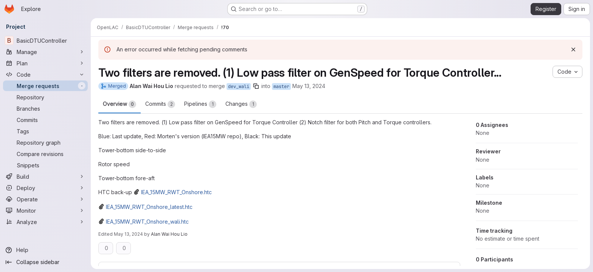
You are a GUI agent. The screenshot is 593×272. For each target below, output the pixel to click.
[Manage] (45, 51)
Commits (160, 104)
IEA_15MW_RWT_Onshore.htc (176, 192)
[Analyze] (45, 221)
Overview (119, 104)
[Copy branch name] (256, 86)
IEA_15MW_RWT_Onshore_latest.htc (149, 207)
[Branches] (45, 108)
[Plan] (45, 63)
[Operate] (45, 199)
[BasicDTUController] (45, 40)
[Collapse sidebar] (45, 262)
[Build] (45, 176)
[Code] (45, 74)
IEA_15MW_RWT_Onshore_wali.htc (147, 221)
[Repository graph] (45, 142)
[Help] (45, 250)
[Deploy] (45, 187)
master (281, 86)
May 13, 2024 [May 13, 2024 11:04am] (308, 86)
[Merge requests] (45, 85)
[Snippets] (45, 165)
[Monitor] (45, 210)
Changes (241, 104)
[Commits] (45, 119)
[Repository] (45, 97)
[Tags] (45, 131)
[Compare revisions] (45, 153)
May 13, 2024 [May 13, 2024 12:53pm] (128, 234)
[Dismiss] (573, 49)
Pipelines (200, 104)
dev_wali (238, 86)
